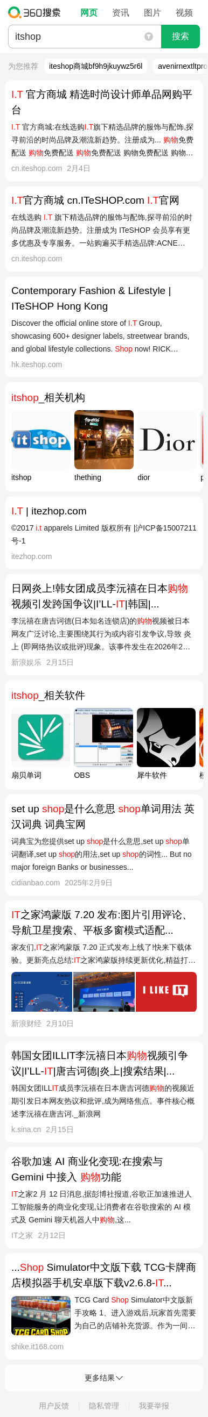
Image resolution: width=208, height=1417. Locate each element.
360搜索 (37, 12)
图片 (152, 12)
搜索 (180, 36)
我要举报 (154, 1405)
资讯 (120, 12)
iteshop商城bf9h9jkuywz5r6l (96, 66)
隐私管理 (104, 1405)
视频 (184, 12)
